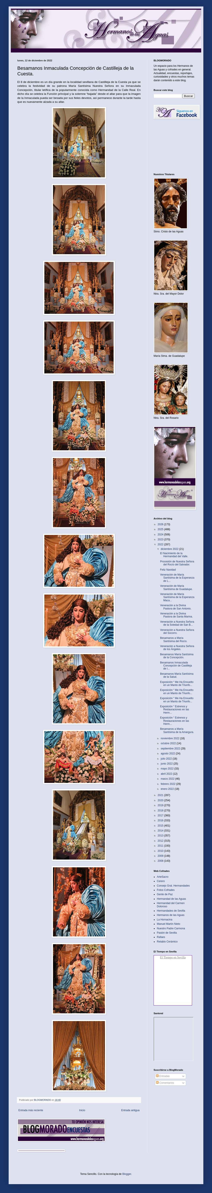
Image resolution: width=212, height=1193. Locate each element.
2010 (161, 850)
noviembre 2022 (170, 738)
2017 (161, 815)
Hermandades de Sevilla (171, 910)
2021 (161, 795)
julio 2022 (167, 758)
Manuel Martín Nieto (168, 923)
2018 (161, 810)
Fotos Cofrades (166, 890)
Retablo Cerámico (167, 941)
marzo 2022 (168, 778)
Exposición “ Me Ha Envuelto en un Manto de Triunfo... (176, 684)
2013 (161, 835)
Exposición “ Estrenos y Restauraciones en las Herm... (174, 709)
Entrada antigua (130, 1110)
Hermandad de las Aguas (171, 898)
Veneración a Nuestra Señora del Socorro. (177, 631)
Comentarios (165, 1082)
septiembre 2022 (171, 748)
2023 (161, 539)
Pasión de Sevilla (167, 932)
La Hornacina (164, 919)
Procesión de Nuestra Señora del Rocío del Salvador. (177, 563)
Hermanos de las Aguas (170, 915)
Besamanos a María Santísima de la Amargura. (177, 730)
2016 (161, 820)
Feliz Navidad (168, 569)
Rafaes (161, 937)
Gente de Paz (165, 894)
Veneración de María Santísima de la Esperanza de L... (177, 577)
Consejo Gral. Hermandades (173, 885)
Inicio (82, 1110)
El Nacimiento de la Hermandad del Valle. (174, 555)
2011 (161, 845)
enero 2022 (168, 788)
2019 (161, 805)
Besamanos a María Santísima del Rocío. (173, 639)
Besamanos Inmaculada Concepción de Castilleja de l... (176, 665)
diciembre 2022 (170, 548)
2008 (161, 860)
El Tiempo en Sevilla (173, 957)
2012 (161, 840)
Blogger (126, 1174)
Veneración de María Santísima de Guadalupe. (176, 587)
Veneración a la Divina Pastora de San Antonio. (175, 607)
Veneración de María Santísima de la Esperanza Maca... (177, 597)
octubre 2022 (169, 743)
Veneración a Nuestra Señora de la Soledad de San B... (177, 623)
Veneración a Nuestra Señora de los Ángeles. (177, 648)
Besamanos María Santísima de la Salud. (176, 675)
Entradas (163, 1076)
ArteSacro (162, 876)
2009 (161, 855)
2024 (161, 534)
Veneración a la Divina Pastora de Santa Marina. (176, 615)
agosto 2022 (168, 753)
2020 (161, 800)
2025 (161, 529)
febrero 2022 (168, 783)
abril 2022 (167, 773)
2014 (161, 830)
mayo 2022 (167, 768)
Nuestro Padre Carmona (171, 928)
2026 (161, 524)
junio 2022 (167, 763)
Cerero (161, 881)
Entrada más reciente (30, 1110)
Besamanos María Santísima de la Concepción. (176, 656)
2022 (161, 544)
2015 (161, 825)
